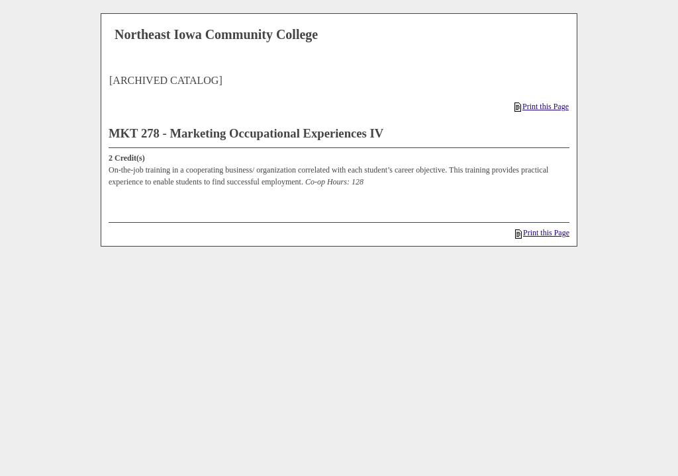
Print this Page (541, 106)
